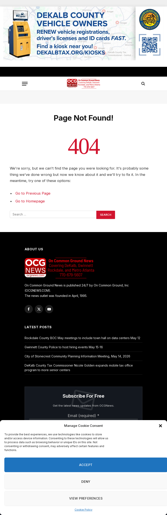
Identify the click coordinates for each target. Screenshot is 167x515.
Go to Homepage (30, 201)
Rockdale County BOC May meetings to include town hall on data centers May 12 (82, 338)
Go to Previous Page (32, 193)
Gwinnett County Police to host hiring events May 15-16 (64, 347)
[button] (160, 426)
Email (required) (83, 415)
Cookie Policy (83, 509)
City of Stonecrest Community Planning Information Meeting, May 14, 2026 (77, 356)
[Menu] (25, 84)
